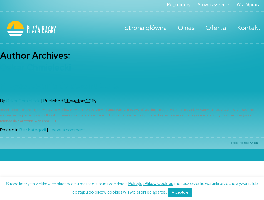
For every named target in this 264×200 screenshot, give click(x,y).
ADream (254, 142)
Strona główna (145, 27)
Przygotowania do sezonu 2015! (59, 85)
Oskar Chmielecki (35, 67)
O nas (186, 27)
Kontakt (249, 27)
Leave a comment (67, 130)
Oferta (216, 27)
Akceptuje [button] (180, 192)
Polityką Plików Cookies (150, 183)
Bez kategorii (32, 130)
